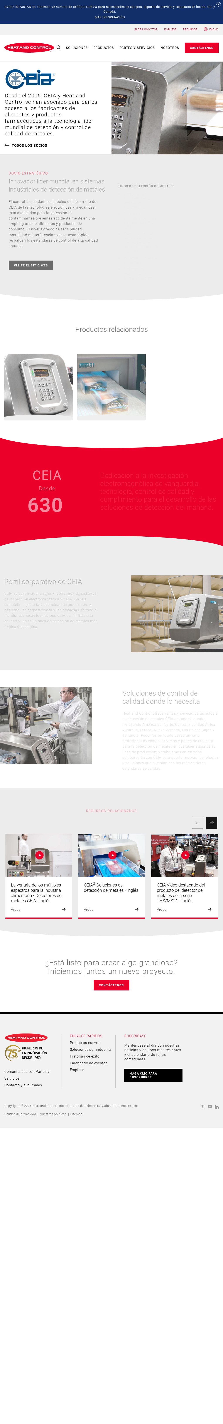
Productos (103, 47)
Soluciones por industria (90, 1049)
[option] (38, 876)
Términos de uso (125, 1106)
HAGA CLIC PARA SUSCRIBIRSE (143, 1075)
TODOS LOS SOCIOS (29, 145)
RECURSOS (190, 29)
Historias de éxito (85, 1056)
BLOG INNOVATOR (146, 29)
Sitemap (76, 1114)
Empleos (77, 1069)
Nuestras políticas (53, 1114)
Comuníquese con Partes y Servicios (26, 1074)
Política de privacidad (20, 1114)
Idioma (214, 29)
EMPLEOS (170, 29)
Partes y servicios (137, 47)
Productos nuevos (85, 1042)
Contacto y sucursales (23, 1085)
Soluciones (77, 47)
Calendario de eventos (89, 1063)
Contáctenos (201, 48)
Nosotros (169, 47)
